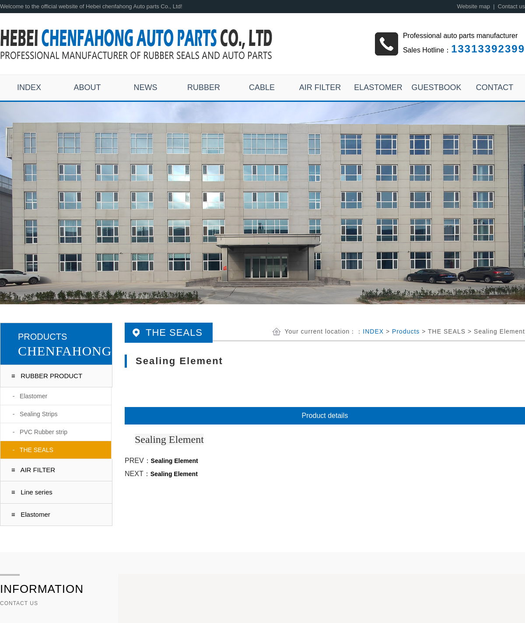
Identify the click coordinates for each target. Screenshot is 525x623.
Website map (473, 6)
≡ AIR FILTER (33, 469)
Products (406, 331)
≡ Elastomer (30, 514)
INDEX (373, 331)
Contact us (511, 6)
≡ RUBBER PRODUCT (46, 375)
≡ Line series (31, 492)
